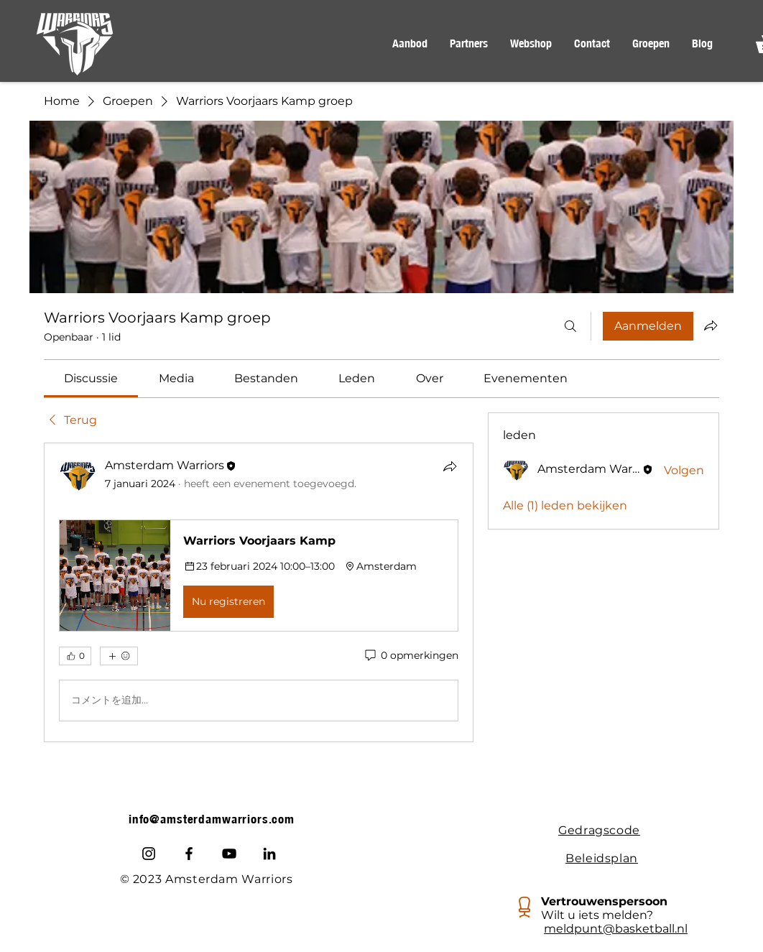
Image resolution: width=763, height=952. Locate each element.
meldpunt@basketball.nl (616, 928)
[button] (409, 44)
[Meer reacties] (119, 656)
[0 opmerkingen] (410, 656)
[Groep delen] (710, 325)
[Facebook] (189, 853)
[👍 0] (75, 656)
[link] (91, 378)
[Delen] (449, 466)
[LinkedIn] (269, 853)
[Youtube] (229, 853)
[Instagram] (148, 853)
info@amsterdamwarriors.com (212, 819)
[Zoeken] (570, 326)
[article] (258, 592)
